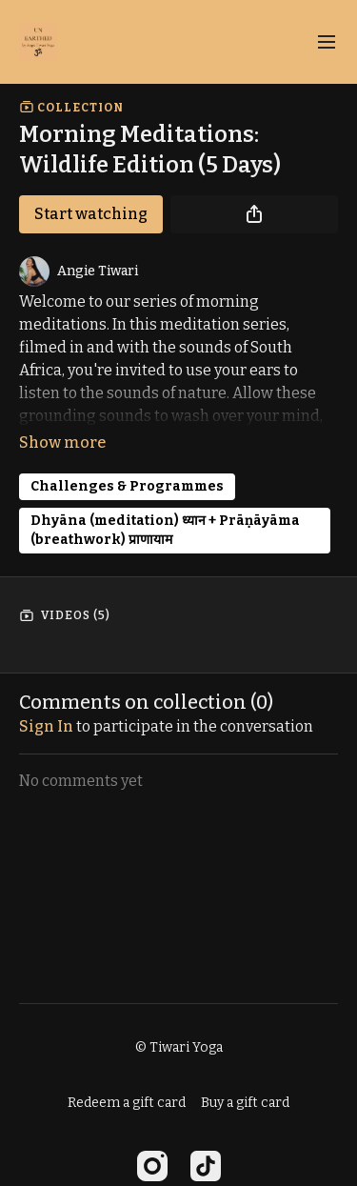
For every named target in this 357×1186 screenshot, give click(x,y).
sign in (46, 726)
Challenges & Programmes (127, 486)
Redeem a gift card (127, 1103)
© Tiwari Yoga (179, 1048)
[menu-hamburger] (326, 42)
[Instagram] (152, 1166)
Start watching (91, 214)
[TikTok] (205, 1166)
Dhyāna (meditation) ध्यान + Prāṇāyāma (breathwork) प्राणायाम (165, 530)
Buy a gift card (245, 1103)
